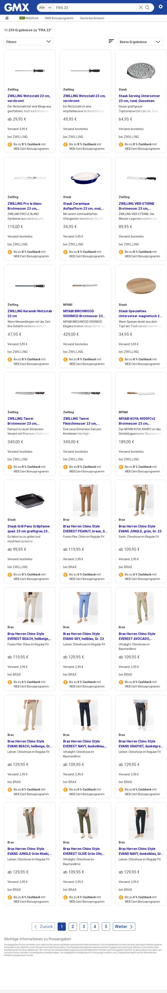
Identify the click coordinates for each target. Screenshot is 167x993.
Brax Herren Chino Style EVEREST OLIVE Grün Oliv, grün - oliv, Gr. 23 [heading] (82, 851)
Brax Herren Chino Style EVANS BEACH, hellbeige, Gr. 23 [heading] (29, 744)
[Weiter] (124, 926)
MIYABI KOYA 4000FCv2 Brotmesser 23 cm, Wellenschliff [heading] (137, 421)
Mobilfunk (32, 18)
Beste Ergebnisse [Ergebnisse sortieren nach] (133, 42)
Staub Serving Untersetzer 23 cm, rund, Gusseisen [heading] (139, 98)
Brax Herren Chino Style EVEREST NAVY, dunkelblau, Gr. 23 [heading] (84, 744)
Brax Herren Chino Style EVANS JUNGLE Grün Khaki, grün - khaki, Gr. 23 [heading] (28, 851)
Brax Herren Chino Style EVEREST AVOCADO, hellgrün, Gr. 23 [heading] (137, 636)
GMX (59, 18)
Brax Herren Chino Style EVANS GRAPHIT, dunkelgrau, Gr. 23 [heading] (141, 744)
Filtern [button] (11, 42)
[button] (141, 7)
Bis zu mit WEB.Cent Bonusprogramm (31, 146)
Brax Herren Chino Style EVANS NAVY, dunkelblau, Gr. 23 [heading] (140, 851)
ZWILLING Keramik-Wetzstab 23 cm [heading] (30, 313)
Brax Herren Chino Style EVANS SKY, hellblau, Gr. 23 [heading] (83, 636)
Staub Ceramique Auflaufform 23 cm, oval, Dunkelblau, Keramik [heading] (82, 206)
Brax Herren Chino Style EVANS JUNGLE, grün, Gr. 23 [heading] (140, 528)
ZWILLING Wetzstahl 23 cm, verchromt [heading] (29, 98)
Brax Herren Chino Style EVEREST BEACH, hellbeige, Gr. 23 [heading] (28, 636)
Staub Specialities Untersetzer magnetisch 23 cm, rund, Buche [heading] (140, 313)
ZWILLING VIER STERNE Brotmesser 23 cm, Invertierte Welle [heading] (136, 206)
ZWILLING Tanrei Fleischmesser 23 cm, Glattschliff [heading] (80, 421)
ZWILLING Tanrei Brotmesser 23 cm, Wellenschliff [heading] (22, 421)
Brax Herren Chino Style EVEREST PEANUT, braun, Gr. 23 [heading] (85, 529)
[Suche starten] (147, 7)
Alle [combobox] (42, 7)
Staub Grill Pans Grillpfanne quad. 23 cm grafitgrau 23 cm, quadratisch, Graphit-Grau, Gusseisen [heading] (29, 529)
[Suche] (99, 7)
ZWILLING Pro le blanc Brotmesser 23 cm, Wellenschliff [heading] (24, 206)
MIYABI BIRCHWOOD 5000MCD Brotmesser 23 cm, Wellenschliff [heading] (83, 313)
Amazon (92, 18)
